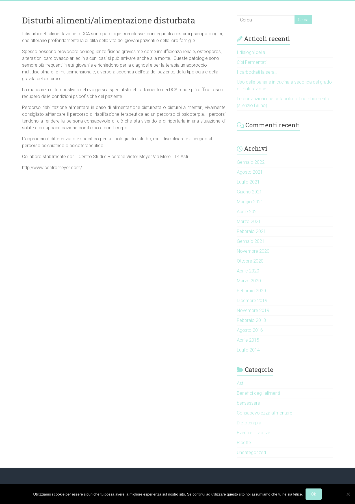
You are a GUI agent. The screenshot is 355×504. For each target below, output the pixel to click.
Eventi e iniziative (253, 432)
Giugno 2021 (249, 192)
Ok (313, 494)
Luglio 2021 (248, 182)
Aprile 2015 (248, 340)
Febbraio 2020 (251, 290)
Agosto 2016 (250, 330)
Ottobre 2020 (250, 261)
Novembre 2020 (253, 251)
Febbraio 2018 (251, 320)
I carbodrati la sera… (257, 72)
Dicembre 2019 (252, 300)
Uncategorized (251, 452)
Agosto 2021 (250, 172)
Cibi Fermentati (252, 62)
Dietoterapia (249, 423)
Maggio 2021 (250, 201)
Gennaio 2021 (251, 241)
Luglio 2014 (248, 350)
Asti (240, 383)
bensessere (248, 403)
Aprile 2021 (248, 211)
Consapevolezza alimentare (264, 413)
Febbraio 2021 (251, 231)
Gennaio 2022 (251, 162)
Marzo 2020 (249, 280)
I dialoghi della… (252, 52)
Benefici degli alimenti (258, 393)
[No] (348, 494)
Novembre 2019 (253, 310)
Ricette (244, 442)
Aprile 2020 (248, 271)
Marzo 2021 (249, 221)
